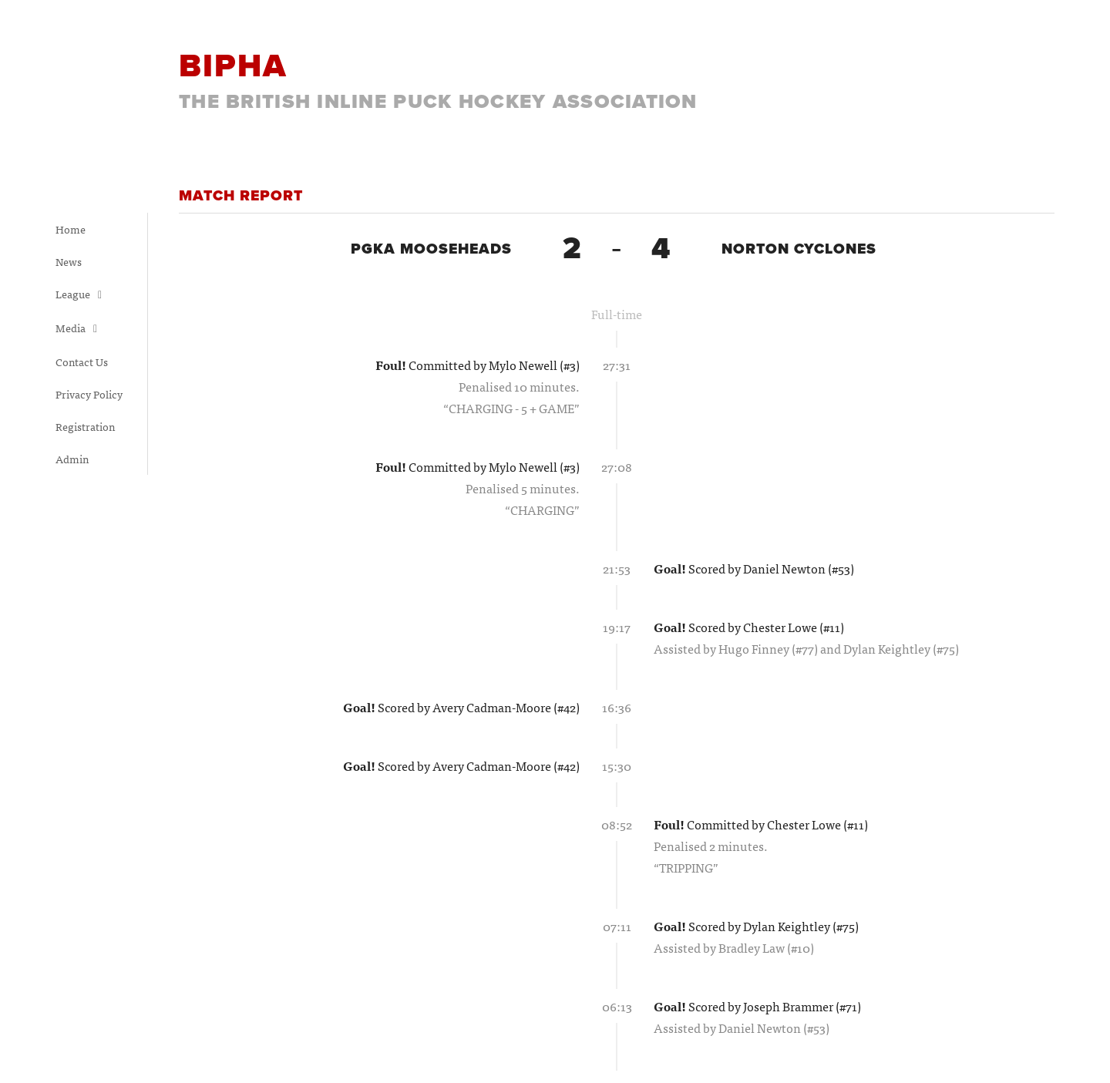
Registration (85, 426)
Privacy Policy (89, 393)
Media (76, 327)
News (69, 261)
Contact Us (82, 361)
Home (71, 228)
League (79, 293)
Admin (72, 458)
